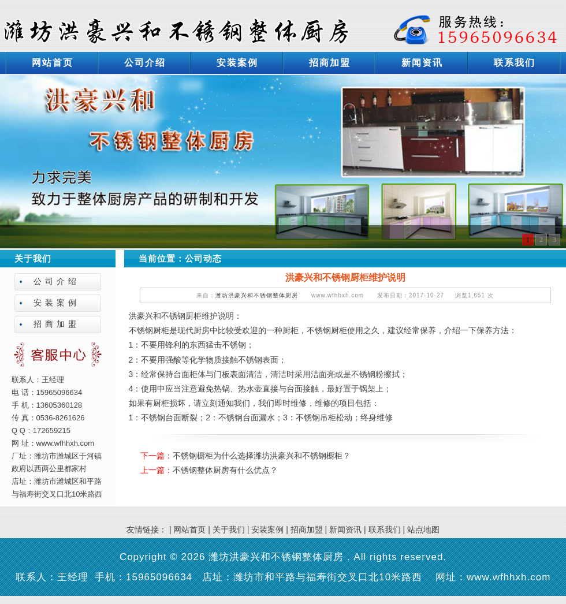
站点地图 (423, 529)
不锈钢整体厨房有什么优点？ (225, 470)
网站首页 (52, 63)
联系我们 (514, 63)
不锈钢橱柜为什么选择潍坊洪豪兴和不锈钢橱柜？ (262, 455)
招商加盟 (330, 63)
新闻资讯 (422, 63)
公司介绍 (145, 63)
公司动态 (203, 258)
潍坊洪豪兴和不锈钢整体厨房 (256, 295)
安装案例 (237, 63)
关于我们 (229, 529)
